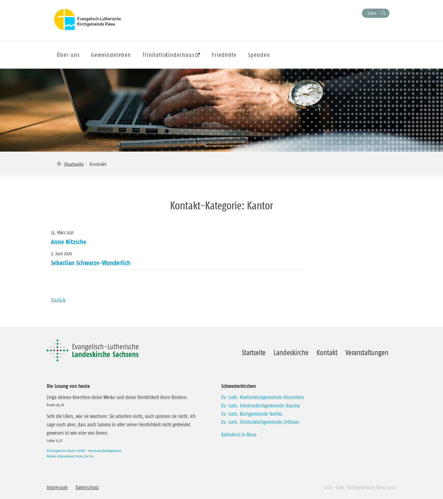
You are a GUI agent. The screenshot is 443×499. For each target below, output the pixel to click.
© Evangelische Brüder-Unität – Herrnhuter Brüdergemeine (84, 450)
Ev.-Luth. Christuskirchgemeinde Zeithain (260, 422)
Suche (372, 13)
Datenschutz (87, 487)
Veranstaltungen (367, 352)
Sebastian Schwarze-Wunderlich (90, 262)
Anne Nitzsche (68, 241)
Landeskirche (291, 352)
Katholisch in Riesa (238, 435)
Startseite (74, 164)
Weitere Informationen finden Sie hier (70, 456)
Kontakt (327, 352)
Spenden (259, 54)
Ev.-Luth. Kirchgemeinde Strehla (251, 414)
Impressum (57, 487)
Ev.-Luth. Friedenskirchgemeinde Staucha (260, 406)
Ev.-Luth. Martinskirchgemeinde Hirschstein (262, 397)
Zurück (58, 300)
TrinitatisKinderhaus (168, 54)
